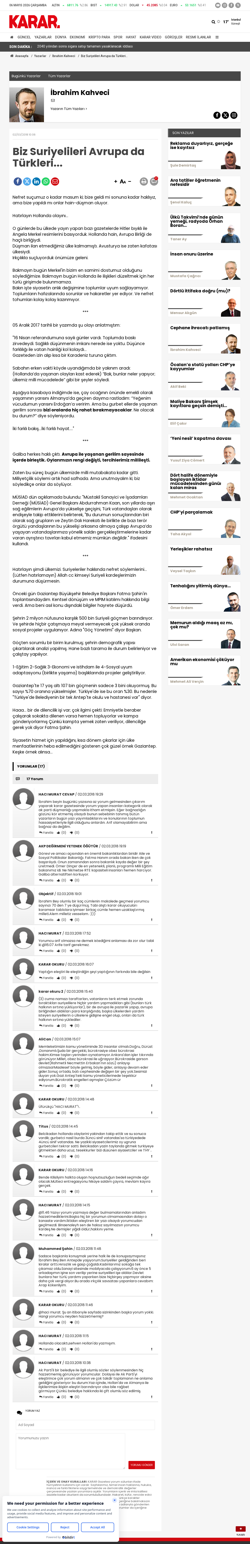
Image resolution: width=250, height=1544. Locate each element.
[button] (115, 182)
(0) (63, 832)
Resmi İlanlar (198, 37)
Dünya (60, 37)
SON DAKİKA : (20, 47)
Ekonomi (77, 37)
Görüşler (173, 37)
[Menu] (216, 37)
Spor (118, 37)
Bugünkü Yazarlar (26, 76)
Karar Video (150, 37)
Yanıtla (48, 832)
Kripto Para (99, 37)
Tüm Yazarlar (59, 76)
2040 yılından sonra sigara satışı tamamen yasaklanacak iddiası (85, 47)
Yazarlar (43, 37)
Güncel (24, 37)
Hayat (131, 37)
